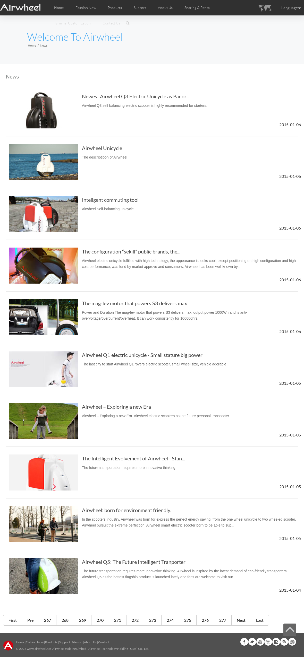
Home (59, 8)
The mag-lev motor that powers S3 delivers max (134, 303)
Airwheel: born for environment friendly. (126, 510)
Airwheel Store (268, 642)
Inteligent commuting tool (110, 200)
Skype (284, 642)
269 (82, 620)
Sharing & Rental (197, 8)
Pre (30, 620)
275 (187, 620)
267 (47, 620)
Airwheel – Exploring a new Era (116, 407)
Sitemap (77, 642)
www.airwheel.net (39, 649)
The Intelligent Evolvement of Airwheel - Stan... (133, 458)
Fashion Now (35, 642)
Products (115, 8)
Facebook (244, 642)
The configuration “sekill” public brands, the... (131, 251)
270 (100, 620)
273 (152, 620)
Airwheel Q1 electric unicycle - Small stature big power (142, 355)
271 (117, 620)
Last (260, 620)
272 (135, 620)
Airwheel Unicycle (102, 148)
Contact (103, 642)
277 (222, 620)
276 (205, 620)
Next (241, 620)
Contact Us (111, 23)
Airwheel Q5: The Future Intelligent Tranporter (133, 562)
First (13, 620)
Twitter (252, 642)
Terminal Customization (72, 23)
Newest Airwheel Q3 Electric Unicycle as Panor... (135, 96)
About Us (90, 642)
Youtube (260, 642)
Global (292, 642)
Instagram (276, 642)
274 (170, 620)
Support (140, 8)
